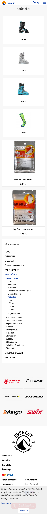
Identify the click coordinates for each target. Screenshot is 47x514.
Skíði (9, 281)
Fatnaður (10, 256)
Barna (11, 306)
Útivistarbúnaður (15, 265)
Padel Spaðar (12, 270)
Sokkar (12, 309)
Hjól (7, 251)
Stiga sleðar (11, 348)
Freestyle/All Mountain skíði (19, 290)
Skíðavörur (11, 274)
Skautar (9, 260)
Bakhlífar (9, 339)
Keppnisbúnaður (14, 294)
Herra (11, 300)
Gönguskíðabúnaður (14, 320)
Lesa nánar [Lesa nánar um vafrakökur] (6, 503)
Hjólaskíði (10, 333)
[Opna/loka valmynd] (44, 2)
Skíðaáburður (11, 342)
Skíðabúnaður (12, 278)
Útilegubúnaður (14, 352)
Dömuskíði (11, 284)
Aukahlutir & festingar (15, 345)
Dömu (11, 303)
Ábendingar (7, 469)
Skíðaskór (11, 297)
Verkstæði (10, 357)
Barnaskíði (11, 287)
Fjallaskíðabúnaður (14, 317)
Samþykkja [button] (23, 510)
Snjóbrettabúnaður (14, 323)
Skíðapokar (11, 336)
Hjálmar (9, 326)
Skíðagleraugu (12, 329)
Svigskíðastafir (13, 313)
